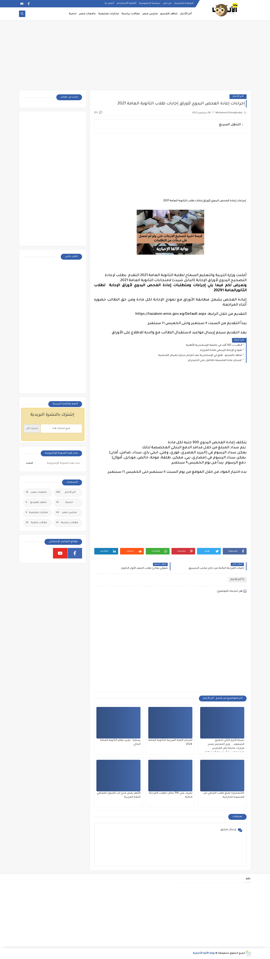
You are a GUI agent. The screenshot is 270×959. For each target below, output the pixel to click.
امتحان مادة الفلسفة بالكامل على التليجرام (215, 360)
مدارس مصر (150, 13)
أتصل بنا (109, 3)
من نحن (167, 3)
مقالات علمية (36, 523)
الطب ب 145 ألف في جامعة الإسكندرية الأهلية (214, 345)
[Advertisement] (135, 57)
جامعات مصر (87, 13)
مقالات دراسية (131, 13)
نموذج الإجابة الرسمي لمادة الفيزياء (221, 350)
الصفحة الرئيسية (183, 3)
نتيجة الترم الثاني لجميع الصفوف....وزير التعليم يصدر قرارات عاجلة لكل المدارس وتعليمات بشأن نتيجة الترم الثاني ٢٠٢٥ (223, 748)
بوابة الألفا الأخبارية (204, 953)
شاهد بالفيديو (169, 13)
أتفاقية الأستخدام (126, 3)
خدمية (73, 13)
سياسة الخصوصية (149, 3)
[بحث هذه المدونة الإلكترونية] (59, 463)
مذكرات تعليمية (108, 13)
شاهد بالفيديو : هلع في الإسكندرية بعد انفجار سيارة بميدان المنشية (200, 355)
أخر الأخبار (186, 13)
